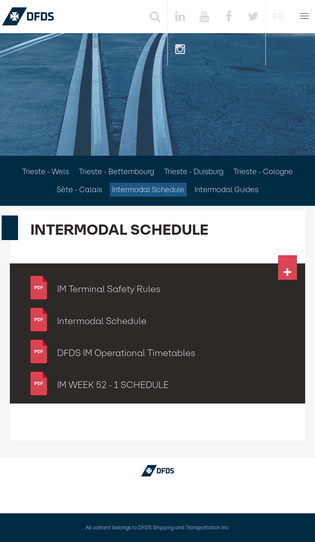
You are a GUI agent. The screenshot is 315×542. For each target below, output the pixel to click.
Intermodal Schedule (148, 189)
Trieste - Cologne (263, 171)
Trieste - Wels (45, 171)
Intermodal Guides (226, 189)
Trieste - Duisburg (194, 171)
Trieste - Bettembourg (116, 171)
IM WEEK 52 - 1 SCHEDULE (113, 384)
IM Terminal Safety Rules (108, 289)
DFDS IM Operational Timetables (126, 352)
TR (278, 16)
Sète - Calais (79, 189)
